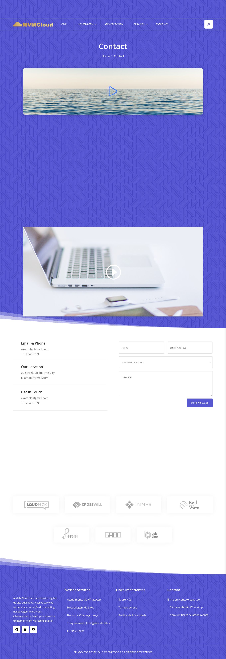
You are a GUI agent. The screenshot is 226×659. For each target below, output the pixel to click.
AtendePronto (114, 24)
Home (63, 24)
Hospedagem (86, 24)
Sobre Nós (162, 24)
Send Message (200, 403)
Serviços (139, 24)
